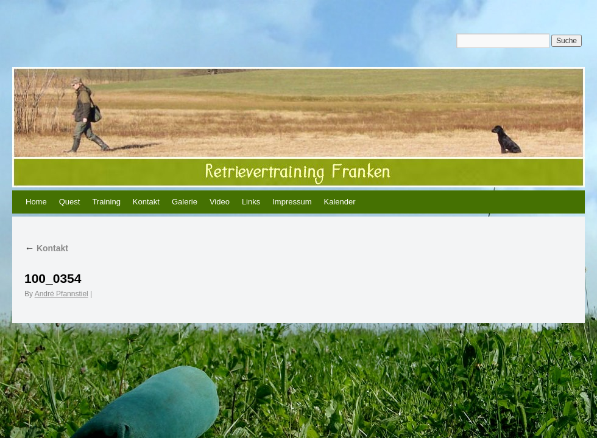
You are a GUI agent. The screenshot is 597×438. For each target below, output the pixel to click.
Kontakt (146, 201)
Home (36, 201)
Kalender (340, 201)
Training (106, 201)
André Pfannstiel (61, 294)
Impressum (291, 201)
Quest (69, 201)
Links (251, 201)
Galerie (184, 201)
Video (220, 201)
